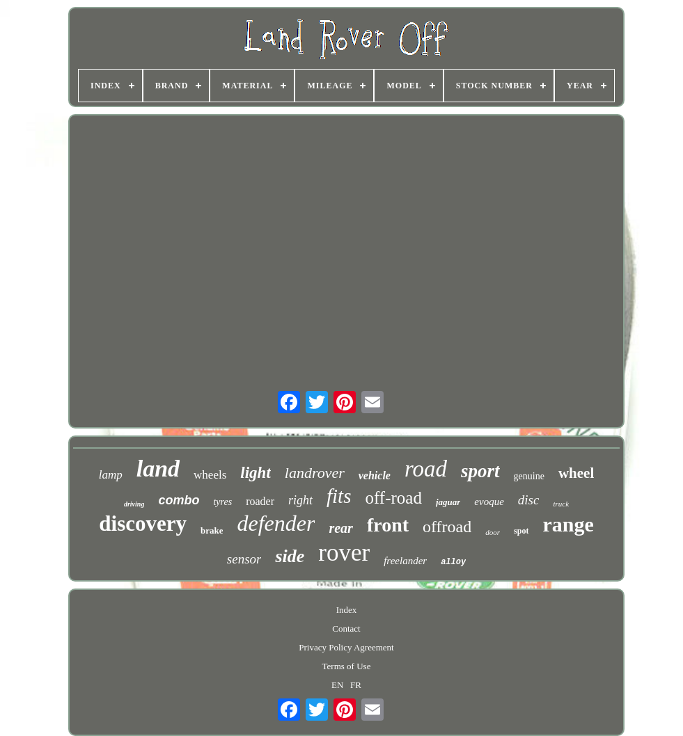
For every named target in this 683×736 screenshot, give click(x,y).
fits (339, 496)
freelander (405, 560)
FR (355, 685)
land (158, 468)
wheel (576, 473)
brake (212, 530)
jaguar (448, 502)
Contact (346, 628)
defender (276, 523)
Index (346, 610)
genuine (529, 476)
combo (178, 500)
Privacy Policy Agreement (346, 647)
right (300, 500)
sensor (244, 559)
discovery (143, 523)
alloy (453, 562)
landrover (315, 472)
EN (337, 685)
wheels (210, 474)
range (567, 524)
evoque (488, 501)
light (255, 472)
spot (521, 531)
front (388, 525)
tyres (222, 502)
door (492, 532)
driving (134, 504)
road (426, 468)
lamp (111, 474)
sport (480, 471)
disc (529, 500)
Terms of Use (346, 666)
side (289, 556)
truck (561, 503)
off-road (393, 497)
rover (344, 552)
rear (340, 528)
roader (260, 501)
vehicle (375, 475)
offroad (447, 527)
